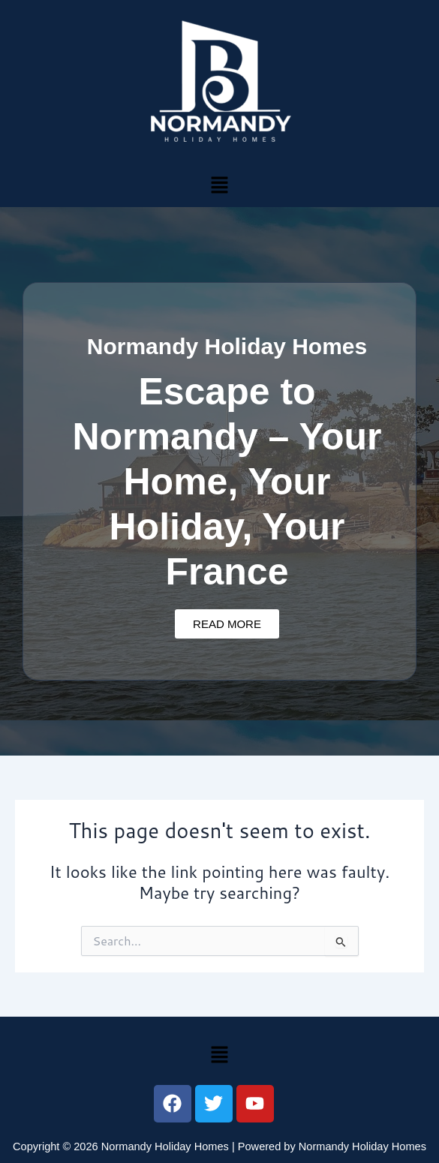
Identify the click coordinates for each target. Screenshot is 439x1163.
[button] (219, 184)
